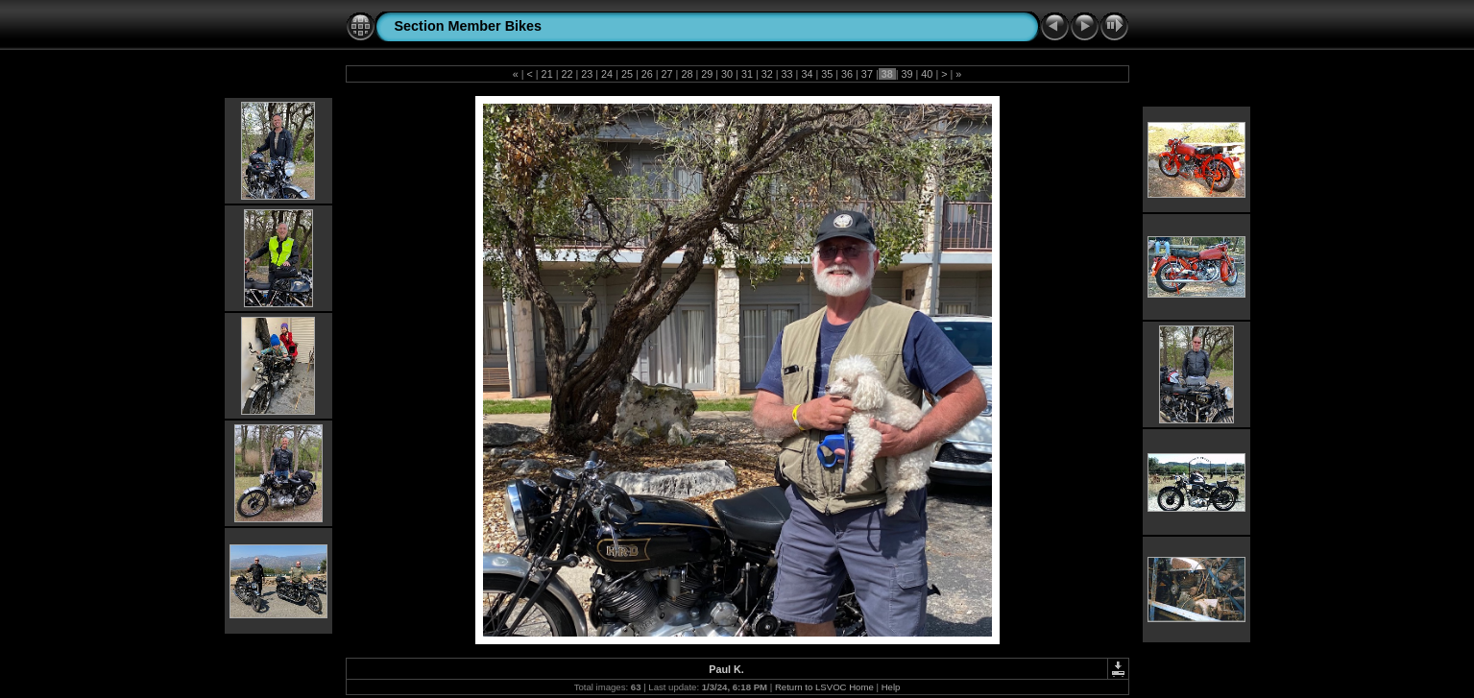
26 (647, 74)
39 (907, 74)
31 (747, 74)
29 (706, 74)
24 (607, 74)
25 (627, 74)
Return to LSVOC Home (824, 687)
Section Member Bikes (469, 26)
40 (926, 74)
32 (767, 74)
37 (867, 74)
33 (787, 74)
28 (686, 74)
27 (667, 74)
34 (806, 74)
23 (586, 74)
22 (566, 74)
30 (727, 74)
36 (847, 74)
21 (547, 74)
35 (826, 74)
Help (891, 687)
